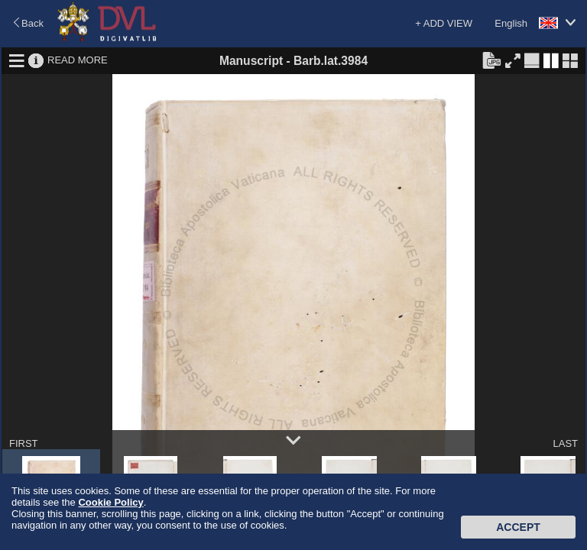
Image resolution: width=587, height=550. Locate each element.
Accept (518, 527)
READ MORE (77, 60)
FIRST (23, 443)
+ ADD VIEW (443, 23)
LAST (565, 443)
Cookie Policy (110, 502)
